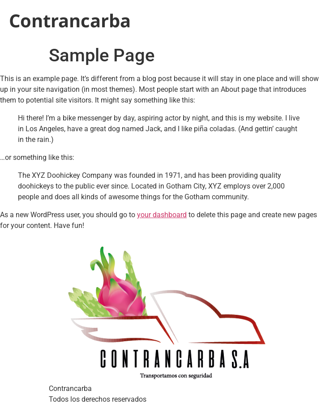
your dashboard (162, 214)
